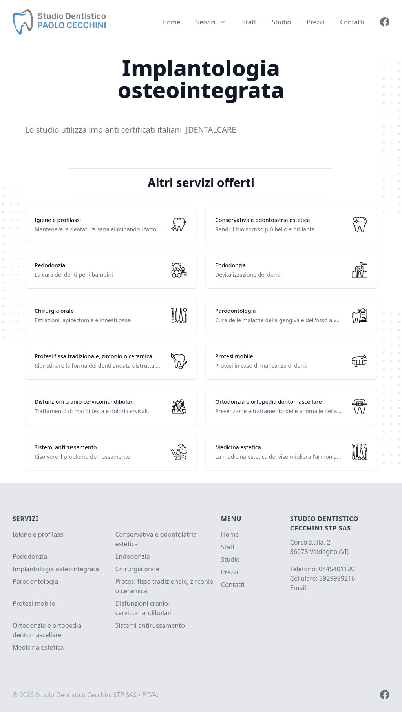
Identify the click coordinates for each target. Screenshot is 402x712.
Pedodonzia (30, 556)
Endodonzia (132, 556)
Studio (281, 22)
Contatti (352, 22)
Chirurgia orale (137, 569)
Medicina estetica (38, 647)
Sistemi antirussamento (150, 625)
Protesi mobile (34, 603)
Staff (249, 22)
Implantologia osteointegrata (56, 569)
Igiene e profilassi (39, 534)
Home (171, 22)
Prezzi (315, 22)
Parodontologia (35, 581)
